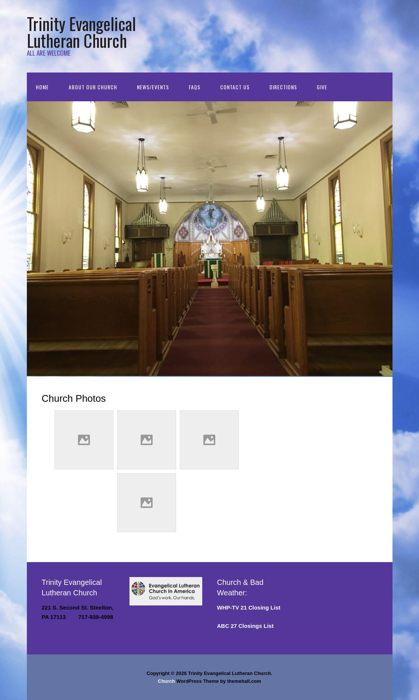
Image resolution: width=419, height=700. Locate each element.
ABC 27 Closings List (245, 626)
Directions (283, 87)
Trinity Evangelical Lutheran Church (81, 32)
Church (166, 681)
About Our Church (93, 87)
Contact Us (235, 87)
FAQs (194, 87)
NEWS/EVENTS (153, 87)
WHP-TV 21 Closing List (249, 607)
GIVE (322, 87)
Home (42, 87)
